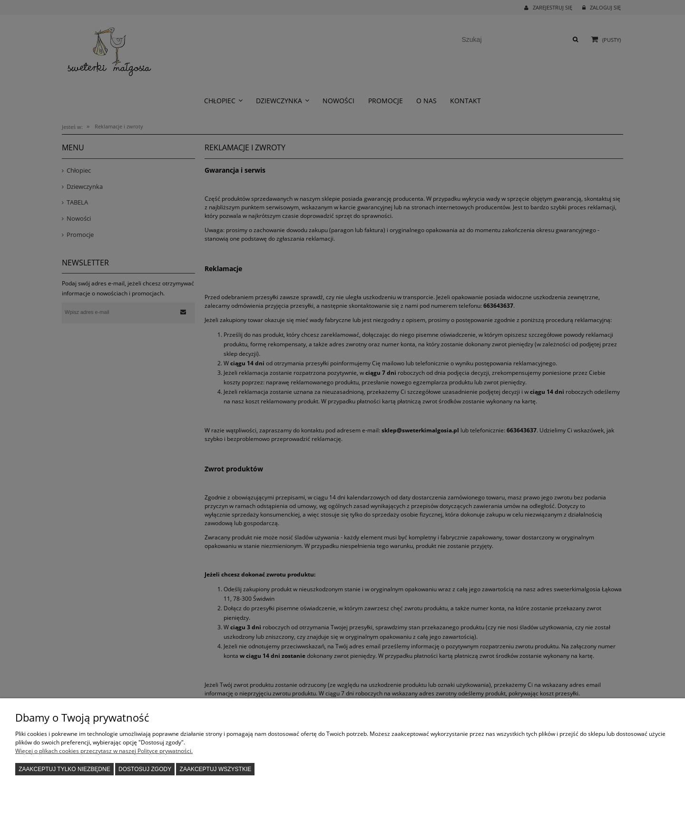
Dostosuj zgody (144, 769)
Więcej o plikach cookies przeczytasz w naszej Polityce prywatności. (104, 751)
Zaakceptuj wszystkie (216, 769)
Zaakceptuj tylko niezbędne (64, 769)
